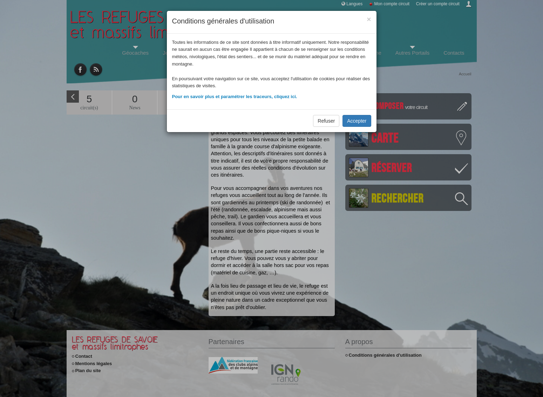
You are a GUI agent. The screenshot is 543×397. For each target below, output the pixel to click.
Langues (354, 3)
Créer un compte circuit (438, 3)
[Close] (369, 19)
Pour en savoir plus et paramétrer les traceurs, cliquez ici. (234, 96)
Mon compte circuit (392, 3)
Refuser (326, 121)
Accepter (356, 121)
